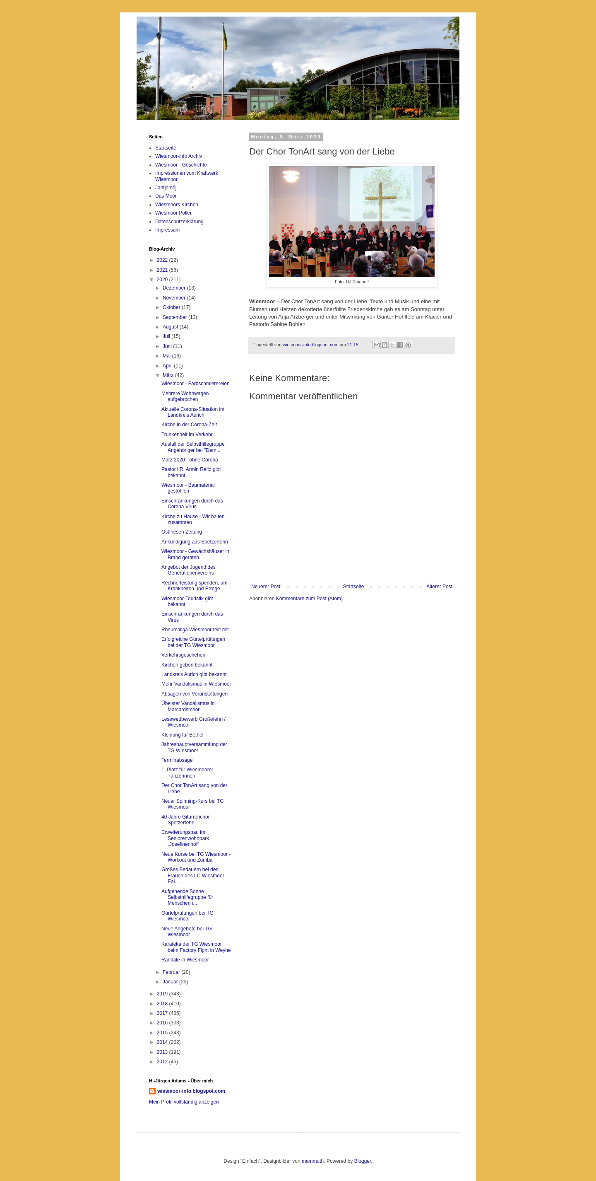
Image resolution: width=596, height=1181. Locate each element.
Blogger (362, 1161)
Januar (171, 982)
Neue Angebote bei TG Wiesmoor (186, 931)
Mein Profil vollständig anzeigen (184, 1102)
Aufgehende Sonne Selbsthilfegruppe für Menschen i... (187, 897)
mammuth (313, 1161)
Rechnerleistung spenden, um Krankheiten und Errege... (194, 586)
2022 (163, 260)
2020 (163, 280)
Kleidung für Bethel (182, 735)
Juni (168, 346)
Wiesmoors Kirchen (176, 205)
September (175, 317)
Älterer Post (439, 586)
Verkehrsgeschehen (183, 655)
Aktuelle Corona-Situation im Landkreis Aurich (192, 412)
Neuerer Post (266, 586)
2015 (163, 1033)
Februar (172, 972)
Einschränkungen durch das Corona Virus (192, 504)
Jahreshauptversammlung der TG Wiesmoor (194, 747)
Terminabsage (176, 760)
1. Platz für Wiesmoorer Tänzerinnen (187, 772)
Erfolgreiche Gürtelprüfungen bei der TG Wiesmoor (193, 642)
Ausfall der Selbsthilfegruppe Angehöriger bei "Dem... (193, 447)
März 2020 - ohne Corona (189, 460)
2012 (163, 1062)
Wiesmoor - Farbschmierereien (195, 383)
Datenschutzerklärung (179, 222)
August (171, 327)
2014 (163, 1042)
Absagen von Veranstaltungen (194, 694)
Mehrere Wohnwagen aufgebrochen (185, 396)
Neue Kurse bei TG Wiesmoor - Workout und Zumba (196, 857)
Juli (167, 336)
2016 (163, 1023)
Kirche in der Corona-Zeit (189, 424)
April (168, 366)
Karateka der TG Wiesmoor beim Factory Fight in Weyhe (196, 947)
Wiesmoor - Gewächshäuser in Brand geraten (195, 554)
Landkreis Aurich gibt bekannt (193, 674)
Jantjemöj (165, 188)
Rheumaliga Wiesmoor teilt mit (195, 630)
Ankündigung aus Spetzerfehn (194, 542)
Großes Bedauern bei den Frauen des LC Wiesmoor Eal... (192, 875)
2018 (163, 1004)
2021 (163, 270)
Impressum (167, 230)
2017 (163, 1013)
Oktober (172, 307)
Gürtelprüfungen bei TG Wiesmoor (187, 916)
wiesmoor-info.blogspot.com (191, 1091)
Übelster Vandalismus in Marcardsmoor (188, 706)
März (169, 375)
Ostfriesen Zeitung (181, 532)
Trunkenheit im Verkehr (187, 434)
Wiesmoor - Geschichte (181, 165)
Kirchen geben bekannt (186, 665)
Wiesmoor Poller (173, 213)
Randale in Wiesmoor (185, 960)
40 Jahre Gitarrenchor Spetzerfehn (185, 820)
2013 (163, 1052)
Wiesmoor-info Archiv (178, 156)
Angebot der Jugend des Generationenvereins (188, 570)
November (175, 298)
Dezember (175, 288)
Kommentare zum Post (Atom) (309, 598)
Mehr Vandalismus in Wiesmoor (196, 684)
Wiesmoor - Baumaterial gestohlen (188, 488)
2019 (163, 994)
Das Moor (166, 196)
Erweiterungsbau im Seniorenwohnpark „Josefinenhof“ (185, 838)
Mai (167, 356)
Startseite (353, 586)
